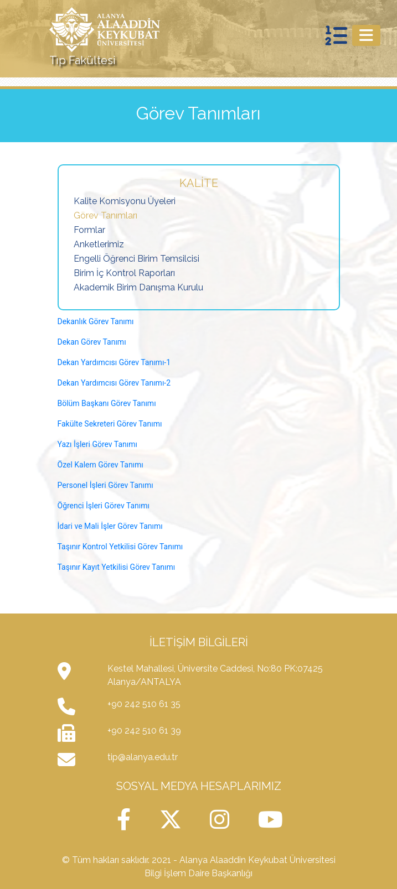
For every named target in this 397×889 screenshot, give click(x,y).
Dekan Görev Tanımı (93, 341)
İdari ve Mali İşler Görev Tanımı (110, 526)
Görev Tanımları (105, 215)
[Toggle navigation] (366, 35)
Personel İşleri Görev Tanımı (105, 485)
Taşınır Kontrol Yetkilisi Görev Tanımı (120, 546)
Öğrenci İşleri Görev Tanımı (104, 505)
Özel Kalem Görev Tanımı (100, 464)
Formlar (89, 230)
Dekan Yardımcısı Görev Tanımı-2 (114, 382)
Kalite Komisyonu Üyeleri (125, 201)
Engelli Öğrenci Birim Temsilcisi (136, 258)
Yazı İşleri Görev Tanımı (97, 444)
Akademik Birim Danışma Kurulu (138, 287)
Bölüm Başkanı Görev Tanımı (108, 403)
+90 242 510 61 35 (144, 704)
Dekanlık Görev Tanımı (96, 321)
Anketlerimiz (99, 244)
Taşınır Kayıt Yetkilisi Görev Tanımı (117, 567)
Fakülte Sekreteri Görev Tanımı (110, 423)
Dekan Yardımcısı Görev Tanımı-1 (114, 362)
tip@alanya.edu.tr (142, 757)
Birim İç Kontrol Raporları (124, 273)
